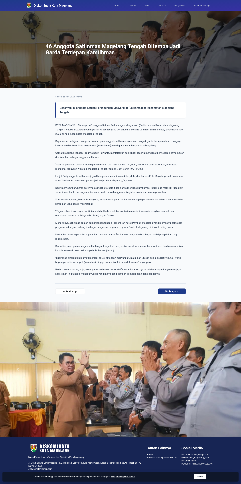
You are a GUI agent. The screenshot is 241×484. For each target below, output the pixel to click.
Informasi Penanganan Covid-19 (161, 457)
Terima (200, 476)
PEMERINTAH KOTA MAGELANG (197, 464)
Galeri (147, 5)
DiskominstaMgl (189, 460)
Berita (133, 5)
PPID (161, 5)
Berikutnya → (171, 291)
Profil (117, 5)
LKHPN (149, 454)
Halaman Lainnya (202, 5)
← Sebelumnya (70, 291)
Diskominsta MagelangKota (195, 454)
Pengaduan (179, 5)
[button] (18, 369)
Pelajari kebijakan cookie (123, 476)
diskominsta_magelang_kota (195, 457)
